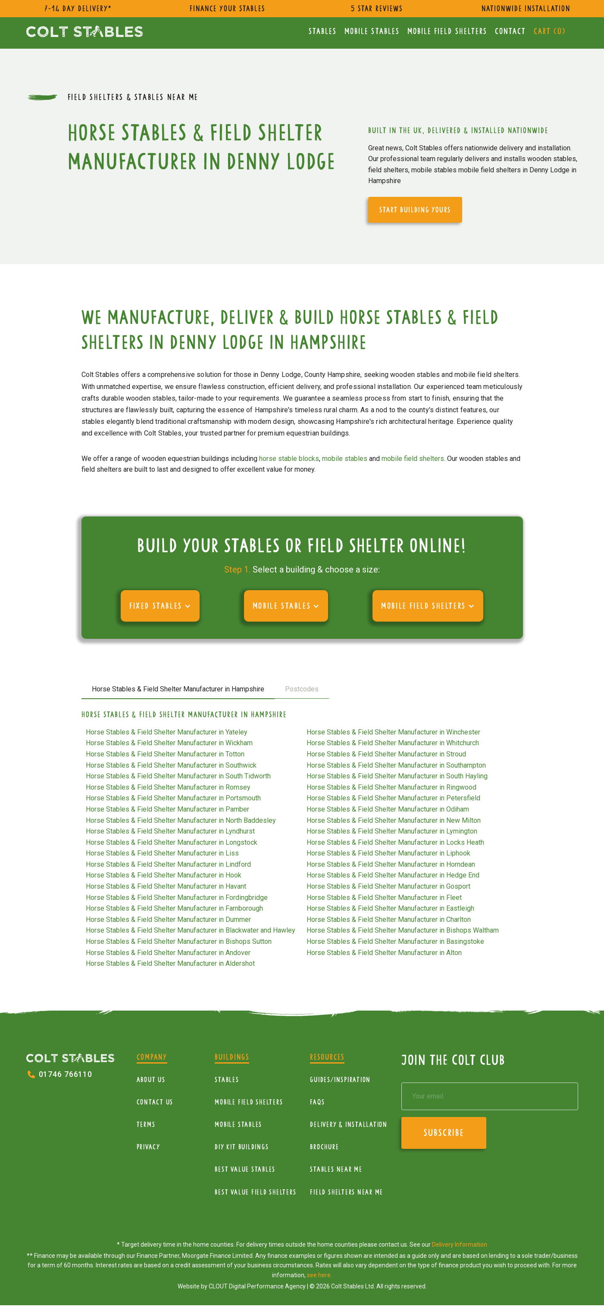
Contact (510, 31)
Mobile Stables (372, 31)
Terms (146, 1124)
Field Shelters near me (346, 1192)
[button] (160, 606)
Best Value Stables (245, 1169)
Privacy (148, 1147)
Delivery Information (459, 1244)
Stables (323, 31)
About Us (151, 1080)
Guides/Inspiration (340, 1080)
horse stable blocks (289, 458)
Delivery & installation (348, 1124)
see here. (319, 1275)
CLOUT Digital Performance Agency (257, 1286)
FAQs (317, 1102)
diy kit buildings (242, 1147)
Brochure (324, 1147)
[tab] (178, 689)
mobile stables (344, 458)
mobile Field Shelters (447, 31)
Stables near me (336, 1169)
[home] (84, 31)
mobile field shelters (413, 458)
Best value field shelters (255, 1192)
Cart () (550, 31)
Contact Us (155, 1102)
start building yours (415, 210)
